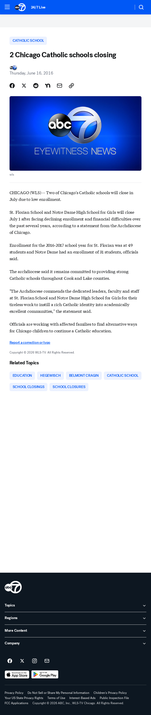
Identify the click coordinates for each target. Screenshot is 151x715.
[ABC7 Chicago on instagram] (34, 661)
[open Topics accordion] (75, 606)
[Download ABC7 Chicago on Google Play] (44, 674)
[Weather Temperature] (125, 7)
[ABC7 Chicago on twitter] (22, 661)
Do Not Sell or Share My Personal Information (58, 692)
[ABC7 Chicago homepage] (20, 7)
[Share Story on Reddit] (35, 85)
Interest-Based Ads (82, 698)
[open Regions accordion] (75, 618)
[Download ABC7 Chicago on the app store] (17, 674)
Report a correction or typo (30, 342)
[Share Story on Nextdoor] (47, 85)
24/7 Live (38, 7)
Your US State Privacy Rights (24, 698)
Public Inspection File (114, 698)
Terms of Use (56, 698)
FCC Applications (16, 703)
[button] (7, 7)
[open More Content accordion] (75, 631)
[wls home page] (13, 587)
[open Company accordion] (75, 644)
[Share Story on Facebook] (12, 85)
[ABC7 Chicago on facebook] (10, 661)
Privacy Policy (14, 692)
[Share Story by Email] (59, 85)
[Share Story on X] (24, 85)
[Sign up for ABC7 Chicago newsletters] (47, 661)
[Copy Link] (71, 85)
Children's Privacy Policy (110, 692)
